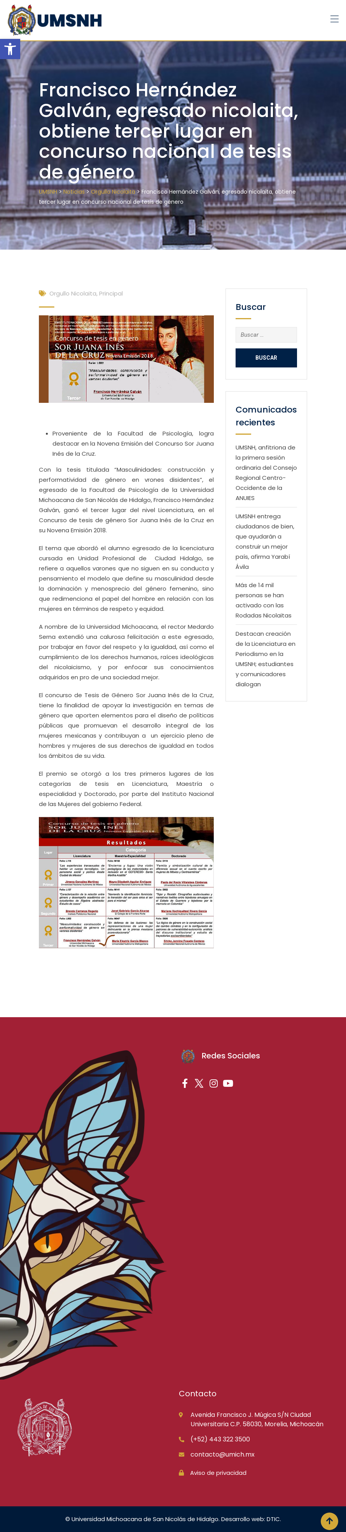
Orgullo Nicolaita (72, 293)
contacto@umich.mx (222, 1454)
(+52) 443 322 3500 (220, 1439)
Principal (111, 293)
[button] (10, 49)
